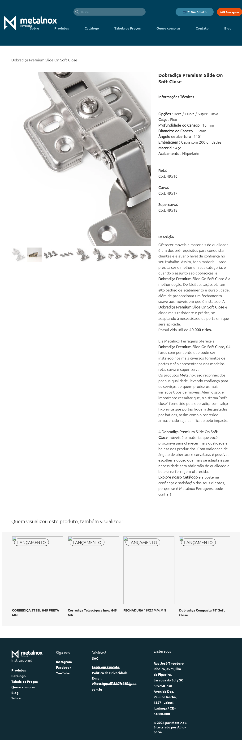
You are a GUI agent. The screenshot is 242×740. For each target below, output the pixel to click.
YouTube (62, 673)
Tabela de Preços (24, 681)
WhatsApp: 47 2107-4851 (111, 683)
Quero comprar (23, 687)
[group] (121, 579)
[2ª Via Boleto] (195, 12)
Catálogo (18, 676)
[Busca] (108, 12)
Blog (14, 692)
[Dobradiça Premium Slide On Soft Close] (44, 59)
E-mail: (97, 678)
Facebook (63, 667)
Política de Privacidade (110, 673)
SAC (95, 658)
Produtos (18, 670)
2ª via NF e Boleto (106, 667)
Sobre (16, 698)
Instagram (64, 661)
